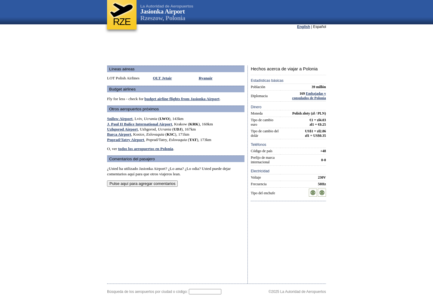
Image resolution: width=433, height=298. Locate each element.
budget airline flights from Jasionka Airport (182, 99)
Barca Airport (119, 134)
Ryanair (206, 78)
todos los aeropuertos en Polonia (145, 148)
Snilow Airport (120, 118)
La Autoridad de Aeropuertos (166, 6)
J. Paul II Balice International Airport (139, 124)
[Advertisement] (216, 47)
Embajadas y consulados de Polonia (309, 95)
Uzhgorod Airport (122, 129)
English (303, 27)
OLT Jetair (162, 78)
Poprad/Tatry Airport (125, 139)
